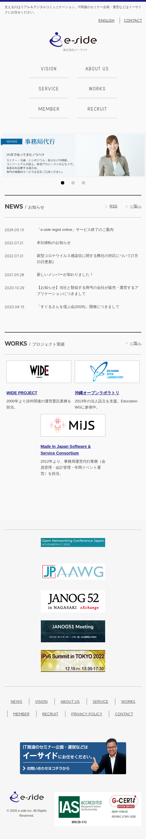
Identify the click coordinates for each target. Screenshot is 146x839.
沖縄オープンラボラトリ (97, 393)
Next (140, 155)
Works (97, 89)
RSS (113, 206)
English (106, 20)
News (16, 701)
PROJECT (21, 393)
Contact (133, 20)
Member (49, 109)
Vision (49, 69)
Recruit (97, 109)
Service (49, 89)
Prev (6, 155)
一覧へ (135, 206)
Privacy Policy (86, 713)
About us (97, 69)
